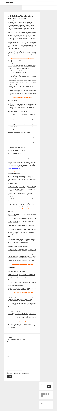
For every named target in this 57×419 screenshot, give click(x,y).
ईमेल (8, 361)
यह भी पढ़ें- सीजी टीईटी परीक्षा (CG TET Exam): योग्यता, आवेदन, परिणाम (22, 58)
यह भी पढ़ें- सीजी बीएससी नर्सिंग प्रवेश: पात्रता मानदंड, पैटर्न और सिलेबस (22, 264)
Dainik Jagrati (9, 2)
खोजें (41, 384)
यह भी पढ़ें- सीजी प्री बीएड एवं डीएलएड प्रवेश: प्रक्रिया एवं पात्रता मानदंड (22, 171)
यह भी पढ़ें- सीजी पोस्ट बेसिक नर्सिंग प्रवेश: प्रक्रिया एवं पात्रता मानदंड (22, 321)
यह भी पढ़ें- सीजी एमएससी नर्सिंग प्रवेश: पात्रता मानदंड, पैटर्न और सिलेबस (22, 292)
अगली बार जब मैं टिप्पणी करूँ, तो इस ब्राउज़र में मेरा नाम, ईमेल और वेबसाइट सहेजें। (18, 373)
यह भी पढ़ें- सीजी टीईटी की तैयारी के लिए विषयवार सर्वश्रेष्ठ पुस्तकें (22, 97)
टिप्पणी (8, 341)
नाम (8, 356)
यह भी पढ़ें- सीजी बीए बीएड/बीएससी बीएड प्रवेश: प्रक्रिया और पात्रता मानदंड (22, 208)
